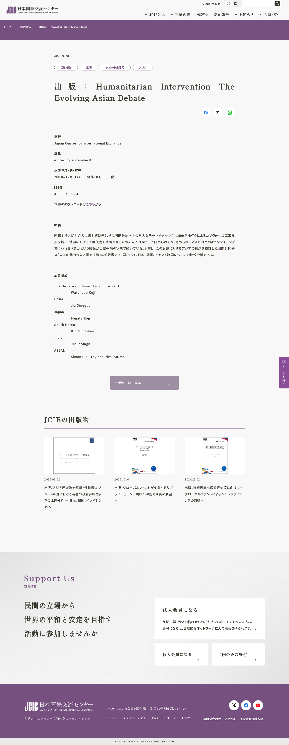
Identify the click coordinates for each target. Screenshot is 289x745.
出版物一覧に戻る (127, 383)
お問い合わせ (211, 4)
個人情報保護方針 (251, 719)
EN (236, 3)
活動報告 (221, 14)
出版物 (202, 14)
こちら (90, 204)
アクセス (230, 719)
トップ (7, 27)
